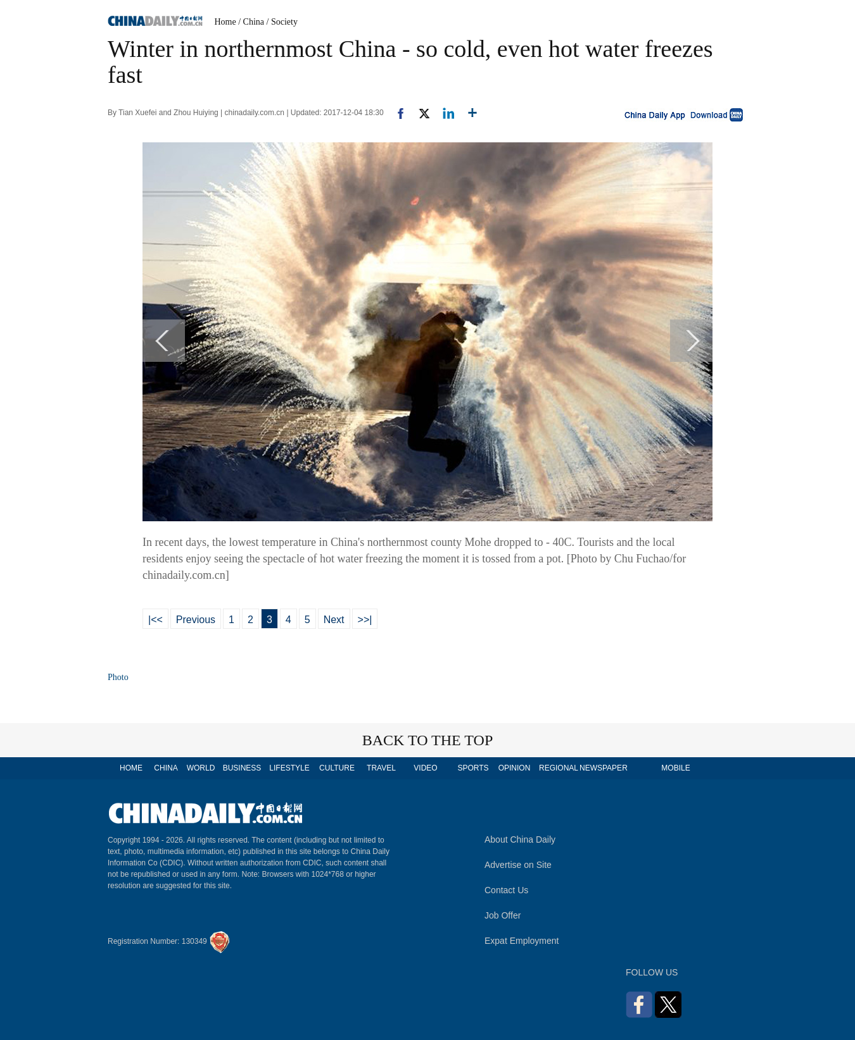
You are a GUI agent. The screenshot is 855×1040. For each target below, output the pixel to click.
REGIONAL (558, 768)
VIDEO (425, 768)
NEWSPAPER (603, 768)
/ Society (282, 22)
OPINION (514, 768)
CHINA (165, 768)
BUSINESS (242, 768)
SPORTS (472, 768)
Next (334, 619)
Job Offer (502, 915)
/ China (251, 22)
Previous (195, 619)
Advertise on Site (518, 865)
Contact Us (506, 890)
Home (225, 22)
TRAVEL (381, 768)
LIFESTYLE (289, 768)
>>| (365, 619)
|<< (155, 619)
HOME (131, 768)
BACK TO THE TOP (427, 740)
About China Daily (519, 839)
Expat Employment (521, 941)
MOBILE (675, 768)
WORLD (201, 768)
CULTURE (337, 768)
